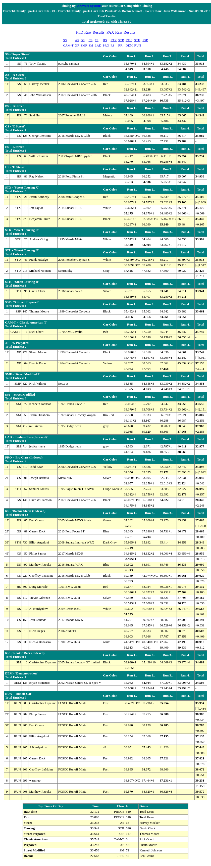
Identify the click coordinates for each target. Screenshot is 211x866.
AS (77, 40)
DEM (129, 45)
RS (113, 45)
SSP (145, 40)
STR (121, 40)
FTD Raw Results (90, 32)
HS (105, 40)
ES (96, 40)
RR (120, 45)
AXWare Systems (89, 6)
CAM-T (68, 45)
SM (91, 45)
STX (114, 40)
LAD (98, 45)
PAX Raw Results (121, 32)
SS (65, 40)
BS (83, 40)
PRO (106, 45)
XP (77, 45)
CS (91, 40)
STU (129, 40)
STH (137, 40)
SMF (84, 45)
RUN (137, 45)
